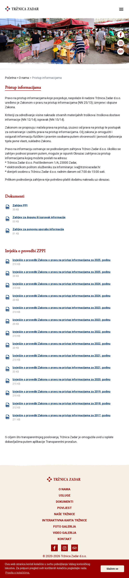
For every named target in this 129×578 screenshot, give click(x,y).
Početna (10, 77)
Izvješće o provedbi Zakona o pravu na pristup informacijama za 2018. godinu (61, 403)
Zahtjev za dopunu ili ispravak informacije (39, 217)
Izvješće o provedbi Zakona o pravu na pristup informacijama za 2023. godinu (61, 307)
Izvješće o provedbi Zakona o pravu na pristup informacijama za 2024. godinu (61, 283)
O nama (24, 77)
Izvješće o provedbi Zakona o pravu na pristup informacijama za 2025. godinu (61, 260)
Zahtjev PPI (20, 205)
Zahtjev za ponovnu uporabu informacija (38, 229)
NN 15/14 (56, 119)
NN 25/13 (85, 102)
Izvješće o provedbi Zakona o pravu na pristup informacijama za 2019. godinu (61, 391)
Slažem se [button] (112, 568)
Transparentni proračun (61, 441)
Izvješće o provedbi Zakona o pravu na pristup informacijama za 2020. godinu (61, 379)
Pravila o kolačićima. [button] (17, 572)
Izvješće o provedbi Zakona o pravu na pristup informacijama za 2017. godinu (61, 415)
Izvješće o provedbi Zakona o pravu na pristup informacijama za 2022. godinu (61, 331)
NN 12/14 (28, 119)
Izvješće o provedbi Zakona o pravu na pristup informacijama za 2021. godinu (61, 355)
